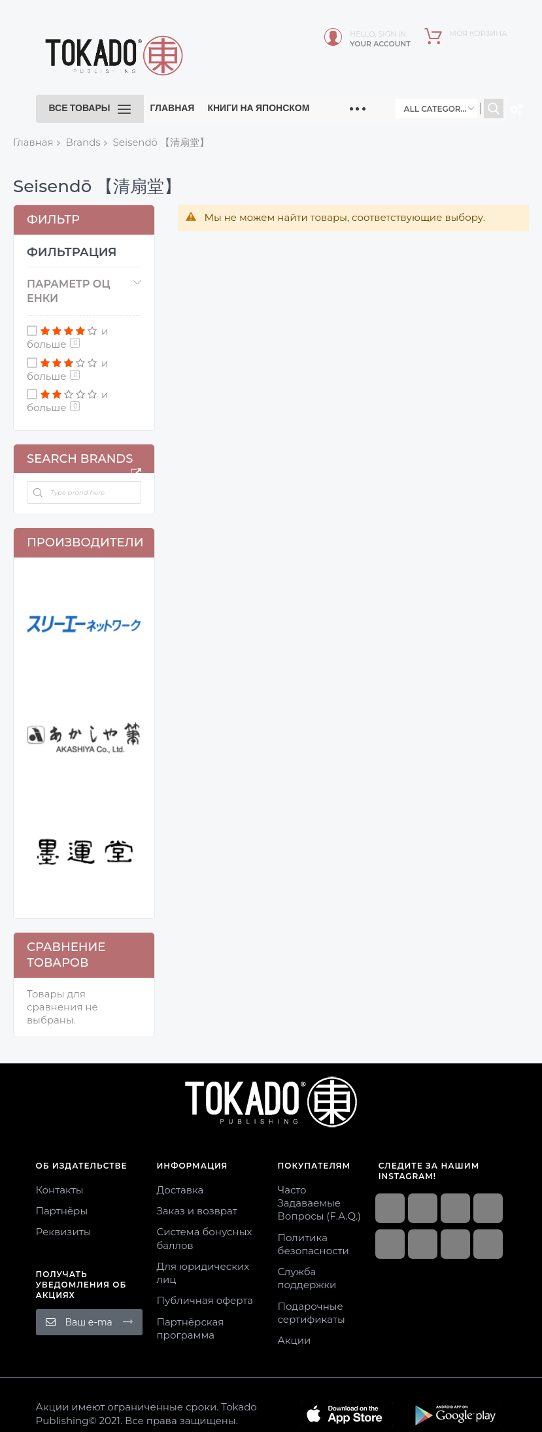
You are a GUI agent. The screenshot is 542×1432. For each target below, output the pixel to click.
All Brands (136, 473)
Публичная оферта (205, 1300)
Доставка (180, 1190)
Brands (82, 142)
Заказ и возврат (197, 1211)
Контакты (60, 1190)
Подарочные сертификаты (311, 1312)
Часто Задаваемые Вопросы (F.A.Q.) (319, 1203)
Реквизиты (64, 1231)
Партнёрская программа (190, 1328)
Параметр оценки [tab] (68, 291)
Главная (33, 142)
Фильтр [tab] (53, 219)
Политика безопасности (313, 1244)
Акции (294, 1340)
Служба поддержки (307, 1278)
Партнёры (62, 1211)
